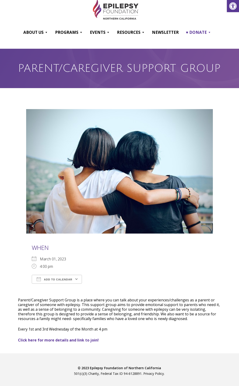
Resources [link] (131, 32)
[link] (233, 6)
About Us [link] (35, 32)
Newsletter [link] (165, 32)
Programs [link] (69, 32)
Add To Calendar (54, 279)
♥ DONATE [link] (198, 32)
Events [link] (100, 32)
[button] (46, 32)
